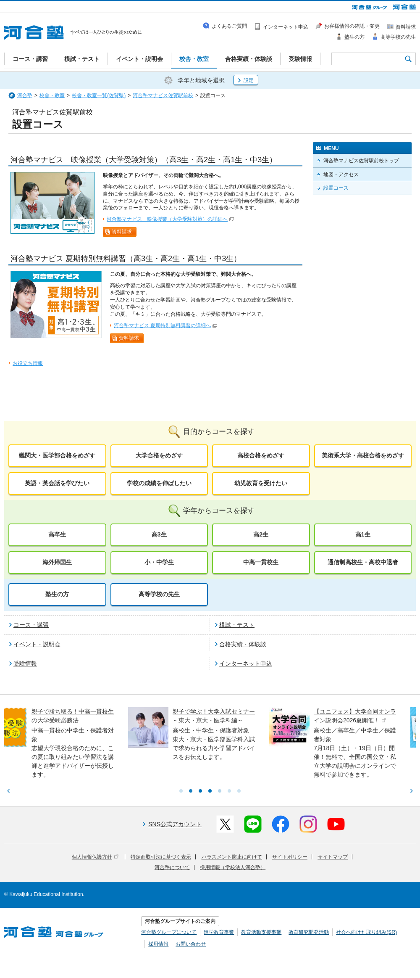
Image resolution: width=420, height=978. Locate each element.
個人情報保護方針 (95, 857)
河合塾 (24, 95)
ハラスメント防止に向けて (232, 857)
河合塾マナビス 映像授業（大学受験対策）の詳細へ (167, 219)
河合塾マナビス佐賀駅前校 (163, 95)
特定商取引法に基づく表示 (161, 857)
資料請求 (122, 232)
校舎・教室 (52, 95)
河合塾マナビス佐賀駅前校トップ (361, 161)
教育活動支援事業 (261, 932)
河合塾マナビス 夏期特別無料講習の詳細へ (162, 325)
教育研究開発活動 (309, 932)
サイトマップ (333, 857)
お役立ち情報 (28, 363)
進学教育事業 (219, 932)
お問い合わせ (191, 944)
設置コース (336, 188)
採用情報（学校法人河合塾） (232, 867)
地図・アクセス (341, 174)
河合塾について (172, 867)
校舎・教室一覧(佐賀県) (99, 95)
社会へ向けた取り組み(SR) (366, 932)
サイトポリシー (289, 857)
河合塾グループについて (169, 932)
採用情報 (158, 944)
